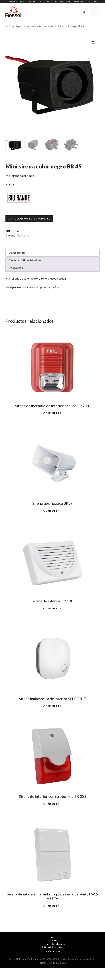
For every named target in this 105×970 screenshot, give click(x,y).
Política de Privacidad (52, 947)
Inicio (8, 26)
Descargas (16, 267)
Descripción (17, 252)
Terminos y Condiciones (52, 943)
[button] (93, 42)
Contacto (91, 1)
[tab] (52, 252)
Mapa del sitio (53, 951)
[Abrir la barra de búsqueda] (84, 12)
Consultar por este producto (29, 218)
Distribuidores (63, 1)
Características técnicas (25, 260)
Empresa (79, 1)
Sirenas (46, 26)
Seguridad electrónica (27, 26)
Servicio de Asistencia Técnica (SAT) (30, 1)
